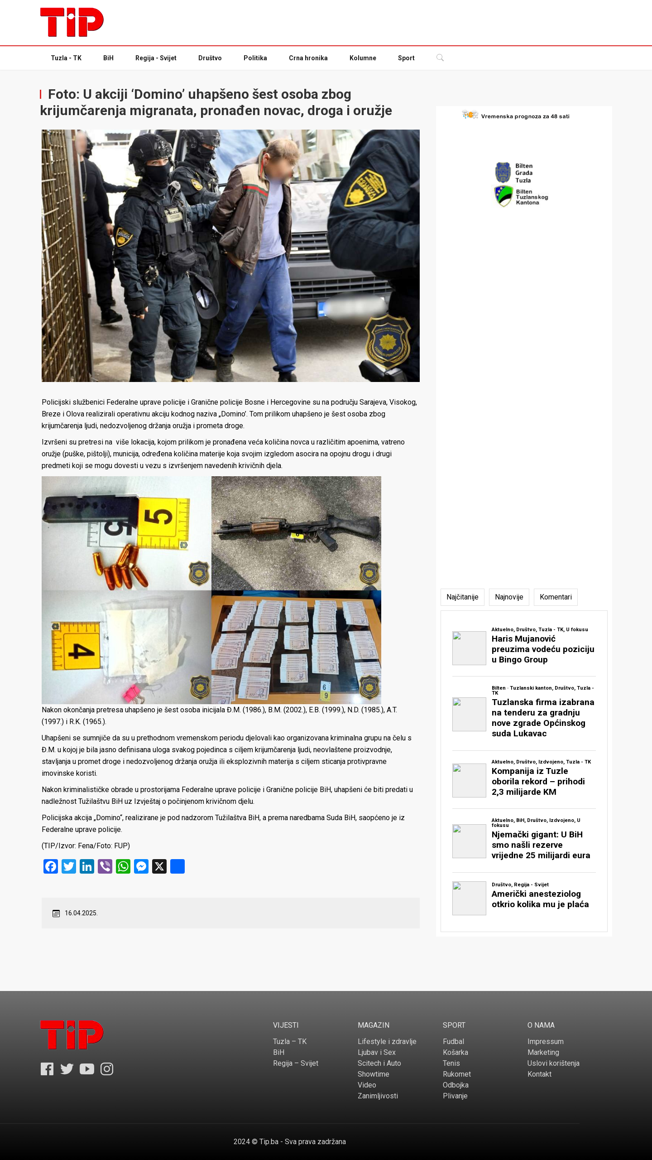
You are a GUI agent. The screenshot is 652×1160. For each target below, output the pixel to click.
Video (367, 1085)
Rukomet (457, 1074)
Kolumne (363, 58)
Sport (406, 58)
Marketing (543, 1052)
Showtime (373, 1074)
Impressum (545, 1041)
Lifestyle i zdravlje (387, 1041)
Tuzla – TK (290, 1041)
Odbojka (456, 1085)
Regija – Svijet (295, 1063)
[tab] (462, 597)
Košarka (455, 1052)
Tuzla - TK (66, 58)
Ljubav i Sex (377, 1052)
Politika (255, 58)
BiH (108, 58)
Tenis (451, 1063)
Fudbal (453, 1041)
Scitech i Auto (379, 1063)
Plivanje (455, 1096)
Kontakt (539, 1074)
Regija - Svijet (156, 58)
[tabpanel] (524, 771)
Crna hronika (308, 58)
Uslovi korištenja (553, 1063)
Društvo (210, 58)
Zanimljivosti (378, 1096)
